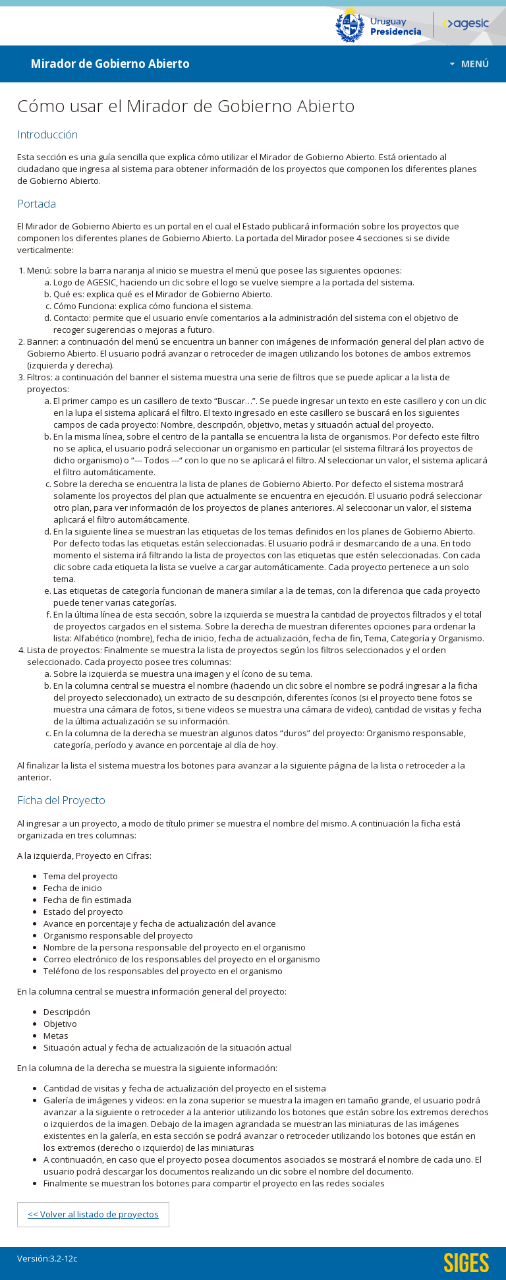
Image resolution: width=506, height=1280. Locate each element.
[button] (465, 63)
